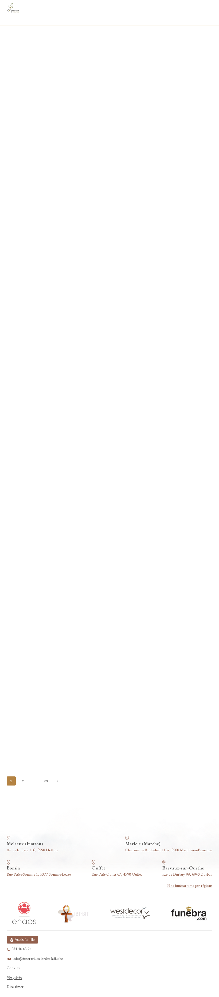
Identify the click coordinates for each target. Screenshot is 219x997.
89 (46, 781)
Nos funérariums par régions (189, 886)
